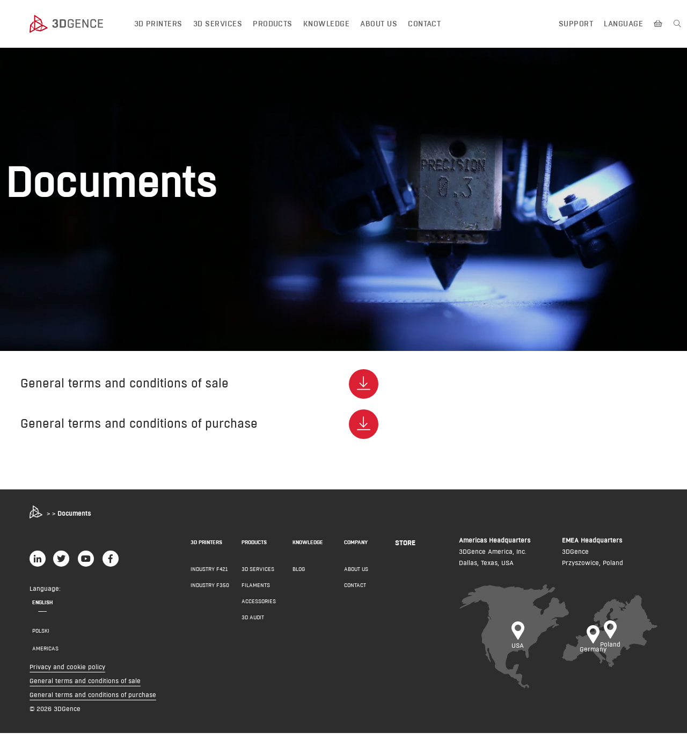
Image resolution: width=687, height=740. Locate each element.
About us (378, 23)
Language (623, 23)
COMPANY (356, 549)
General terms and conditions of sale (85, 688)
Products (273, 23)
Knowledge (326, 23)
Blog (299, 576)
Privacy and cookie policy (67, 674)
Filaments (256, 592)
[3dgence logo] (77, 24)
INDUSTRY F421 (209, 576)
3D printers (158, 23)
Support (576, 23)
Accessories (259, 608)
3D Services (217, 23)
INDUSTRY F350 (210, 592)
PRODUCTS (254, 549)
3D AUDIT (253, 624)
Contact (424, 23)
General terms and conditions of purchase (93, 702)
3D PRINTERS (206, 549)
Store (405, 549)
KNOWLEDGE (308, 549)
